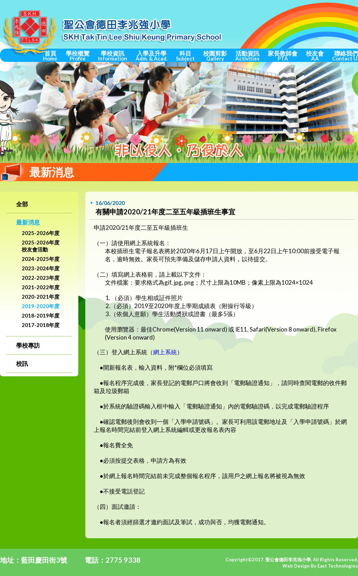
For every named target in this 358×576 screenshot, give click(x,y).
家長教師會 (283, 56)
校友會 (315, 56)
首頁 (50, 56)
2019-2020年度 (40, 306)
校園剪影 (215, 56)
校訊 (22, 363)
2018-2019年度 (40, 315)
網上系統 (165, 352)
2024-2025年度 (40, 259)
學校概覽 (78, 56)
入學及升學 (151, 56)
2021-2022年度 (40, 287)
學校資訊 (112, 56)
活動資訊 (247, 56)
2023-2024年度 (40, 268)
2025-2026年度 (40, 233)
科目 (185, 56)
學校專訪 (28, 345)
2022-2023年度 (40, 278)
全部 (22, 204)
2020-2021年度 (40, 296)
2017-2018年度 (40, 325)
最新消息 (28, 222)
